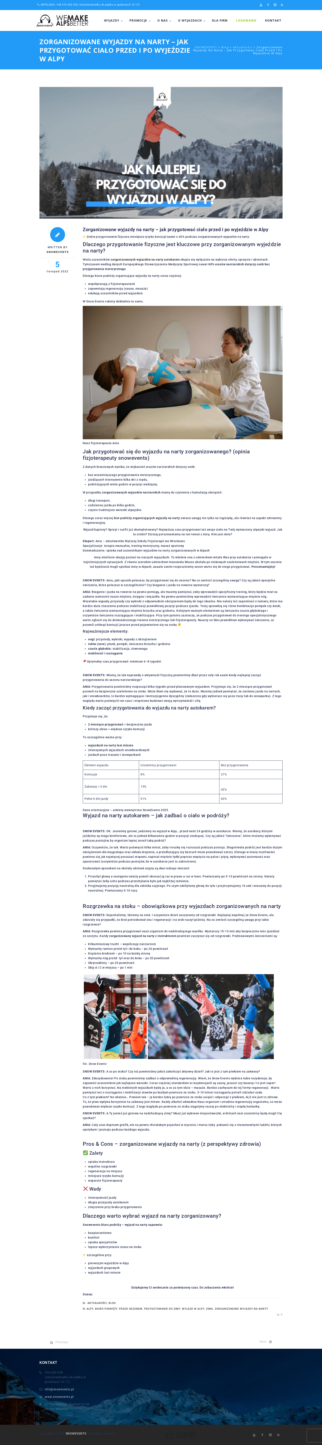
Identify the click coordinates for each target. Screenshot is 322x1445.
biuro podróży (106, 1308)
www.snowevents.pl (59, 1396)
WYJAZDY (111, 20)
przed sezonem (130, 1308)
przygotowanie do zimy (162, 1308)
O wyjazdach (190, 20)
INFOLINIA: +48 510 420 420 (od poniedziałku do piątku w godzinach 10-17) (88, 4)
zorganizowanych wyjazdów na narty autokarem (145, 259)
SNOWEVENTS (76, 1433)
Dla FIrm (220, 20)
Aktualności (97, 1303)
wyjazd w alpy (193, 1308)
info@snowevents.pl (59, 1389)
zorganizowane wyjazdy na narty (241, 1308)
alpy (90, 1308)
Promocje (138, 20)
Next (263, 1342)
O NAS (162, 20)
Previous (61, 1342)
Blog (112, 1303)
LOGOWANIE (246, 20)
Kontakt (273, 20)
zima (209, 1308)
